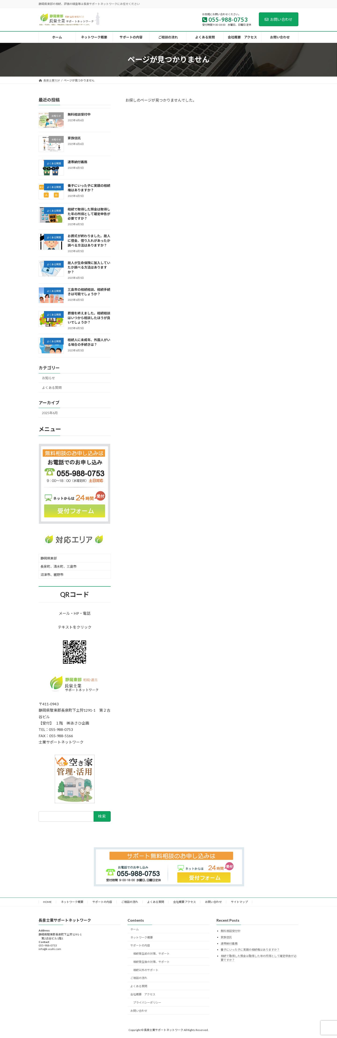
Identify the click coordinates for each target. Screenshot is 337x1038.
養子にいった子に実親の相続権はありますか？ (250, 949)
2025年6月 (50, 413)
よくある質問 (52, 388)
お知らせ (48, 378)
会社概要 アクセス (184, 902)
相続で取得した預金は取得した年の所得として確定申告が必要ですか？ (89, 213)
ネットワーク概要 (72, 902)
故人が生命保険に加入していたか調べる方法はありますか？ (89, 267)
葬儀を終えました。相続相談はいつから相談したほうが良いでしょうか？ (89, 317)
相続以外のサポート (145, 970)
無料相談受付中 (79, 114)
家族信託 (74, 138)
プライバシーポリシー (147, 1002)
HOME (47, 902)
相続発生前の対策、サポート (151, 953)
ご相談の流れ (129, 902)
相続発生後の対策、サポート (151, 962)
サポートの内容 (102, 902)
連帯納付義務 (77, 162)
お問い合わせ (279, 19)
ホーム (134, 929)
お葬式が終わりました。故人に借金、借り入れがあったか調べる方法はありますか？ (89, 240)
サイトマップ (239, 902)
